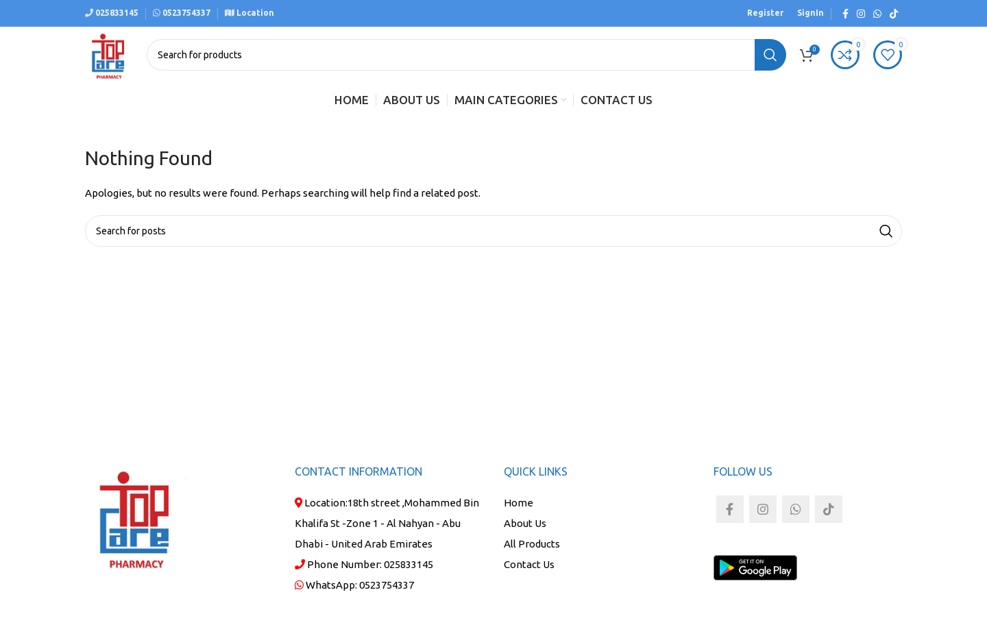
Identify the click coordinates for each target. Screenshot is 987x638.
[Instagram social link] (861, 14)
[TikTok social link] (894, 14)
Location (254, 12)
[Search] (466, 55)
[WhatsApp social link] (877, 14)
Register (765, 12)
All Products (532, 544)
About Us (525, 523)
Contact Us (529, 564)
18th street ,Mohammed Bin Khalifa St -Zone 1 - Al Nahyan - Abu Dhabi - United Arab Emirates (387, 523)
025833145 (115, 12)
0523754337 (386, 585)
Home (518, 502)
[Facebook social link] (845, 14)
